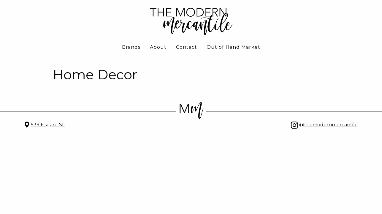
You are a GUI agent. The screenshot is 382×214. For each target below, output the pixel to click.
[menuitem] (131, 48)
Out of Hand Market (233, 47)
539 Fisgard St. (48, 125)
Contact (186, 47)
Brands (131, 47)
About (158, 47)
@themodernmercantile (328, 125)
